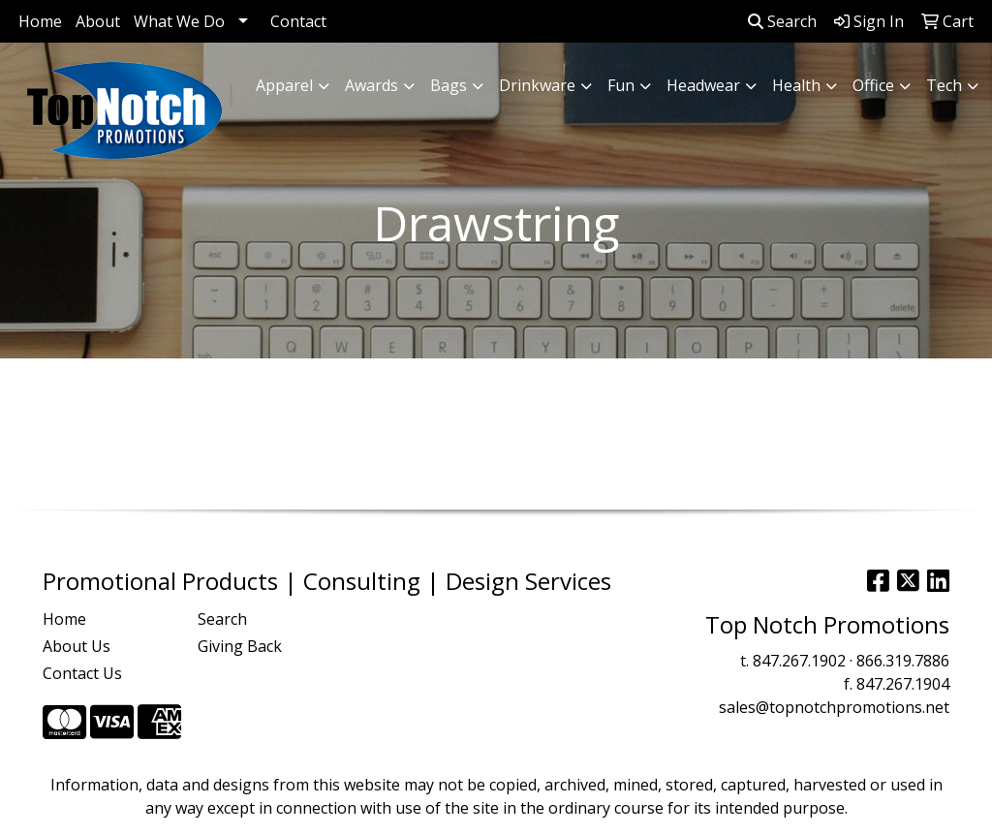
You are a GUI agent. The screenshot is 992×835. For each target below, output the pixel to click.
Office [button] (873, 85)
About (98, 21)
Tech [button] (944, 85)
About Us (76, 646)
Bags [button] (448, 85)
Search (782, 21)
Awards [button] (371, 85)
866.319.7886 (902, 660)
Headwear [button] (703, 85)
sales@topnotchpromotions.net (834, 707)
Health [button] (796, 85)
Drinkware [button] (537, 85)
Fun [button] (621, 85)
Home (40, 21)
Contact (298, 21)
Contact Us (82, 673)
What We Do (179, 21)
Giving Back (240, 646)
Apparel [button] (284, 85)
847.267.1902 (799, 660)
